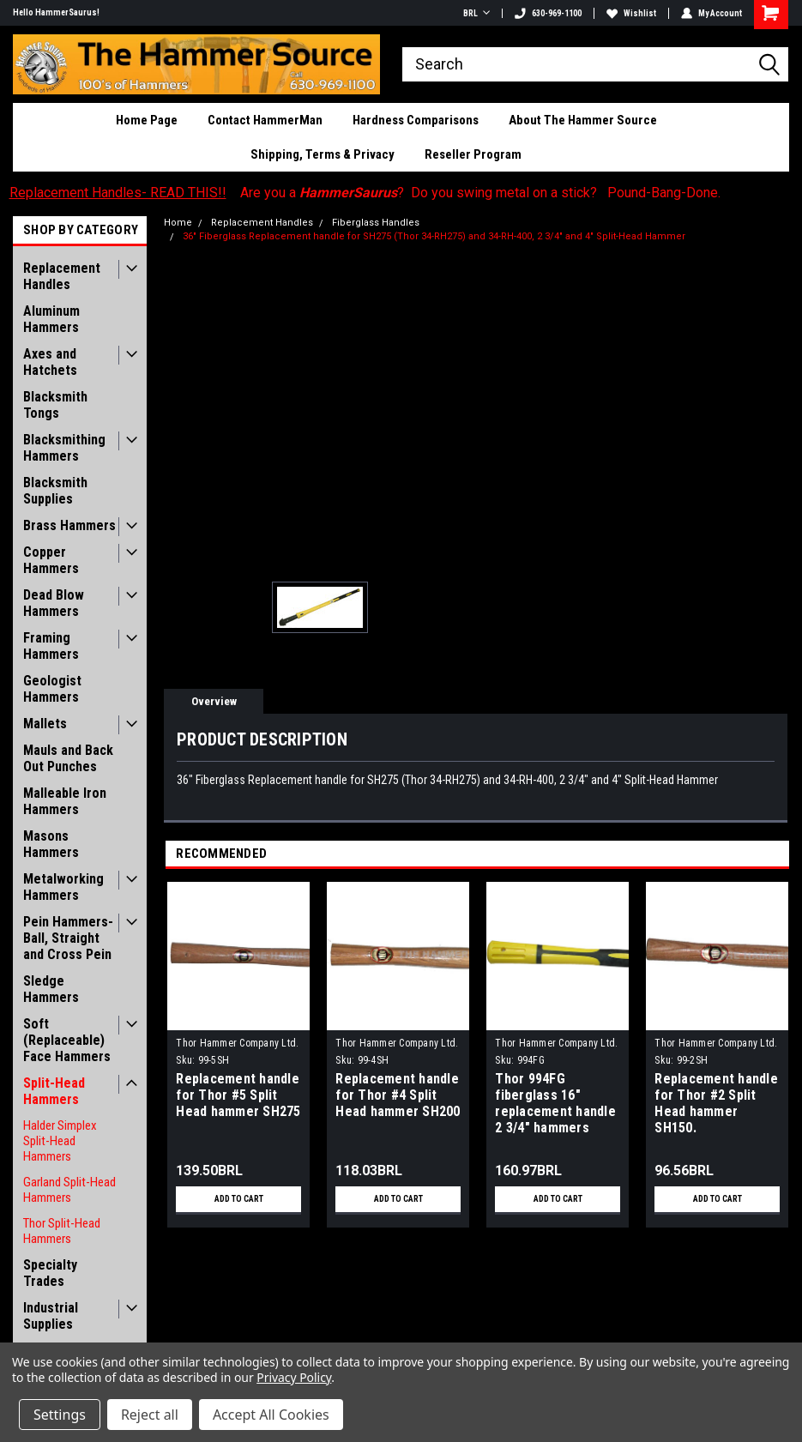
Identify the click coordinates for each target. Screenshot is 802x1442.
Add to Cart (238, 1199)
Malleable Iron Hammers (64, 801)
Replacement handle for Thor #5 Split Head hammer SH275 (238, 1095)
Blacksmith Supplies (55, 490)
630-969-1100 (548, 13)
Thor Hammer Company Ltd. (237, 1043)
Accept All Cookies (271, 1414)
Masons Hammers (51, 844)
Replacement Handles (61, 276)
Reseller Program (473, 154)
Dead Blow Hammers (53, 603)
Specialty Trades (50, 1273)
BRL (476, 13)
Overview (214, 701)
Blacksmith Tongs (55, 405)
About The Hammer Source (583, 120)
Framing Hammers (51, 646)
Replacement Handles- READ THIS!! (117, 192)
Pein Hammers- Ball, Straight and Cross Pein (68, 938)
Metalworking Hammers (63, 887)
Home (178, 222)
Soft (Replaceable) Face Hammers (67, 1040)
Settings (59, 1414)
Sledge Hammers (51, 989)
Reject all (149, 1414)
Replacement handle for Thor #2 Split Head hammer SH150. (716, 1103)
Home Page (147, 120)
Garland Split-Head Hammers (69, 1189)
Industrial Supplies (50, 1316)
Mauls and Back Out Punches (68, 758)
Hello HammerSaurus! (56, 12)
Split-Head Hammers (54, 1091)
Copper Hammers (51, 560)
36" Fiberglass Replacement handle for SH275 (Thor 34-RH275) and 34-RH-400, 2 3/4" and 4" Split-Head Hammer (434, 236)
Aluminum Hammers (51, 319)
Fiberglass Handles (375, 222)
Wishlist (631, 13)
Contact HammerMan (265, 120)
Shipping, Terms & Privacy (322, 154)
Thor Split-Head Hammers (61, 1231)
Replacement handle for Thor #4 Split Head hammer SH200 (397, 1095)
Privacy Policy (293, 1377)
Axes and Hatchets (50, 362)
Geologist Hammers (52, 689)
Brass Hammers (69, 525)
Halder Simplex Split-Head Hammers (60, 1141)
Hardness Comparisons (416, 120)
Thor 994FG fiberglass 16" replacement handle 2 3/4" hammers (555, 1103)
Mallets (45, 723)
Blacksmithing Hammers (64, 447)
